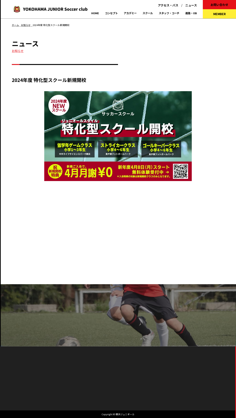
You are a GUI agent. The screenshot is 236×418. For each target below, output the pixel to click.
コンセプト (111, 13)
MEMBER (219, 14)
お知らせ (18, 51)
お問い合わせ (219, 4)
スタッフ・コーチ (169, 13)
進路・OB (191, 13)
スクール (148, 13)
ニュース (191, 5)
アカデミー (130, 13)
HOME (95, 13)
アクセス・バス (168, 5)
